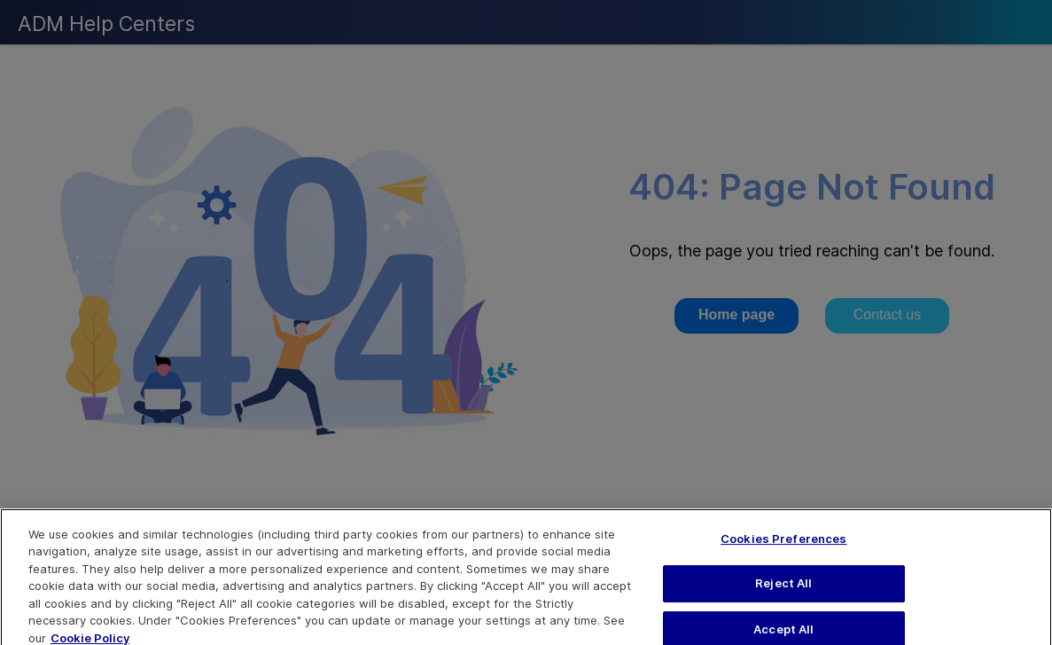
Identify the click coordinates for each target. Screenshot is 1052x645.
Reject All (783, 589)
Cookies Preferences (783, 545)
